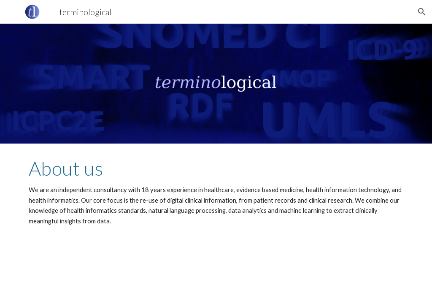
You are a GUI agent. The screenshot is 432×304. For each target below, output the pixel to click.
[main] (216, 192)
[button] (422, 12)
